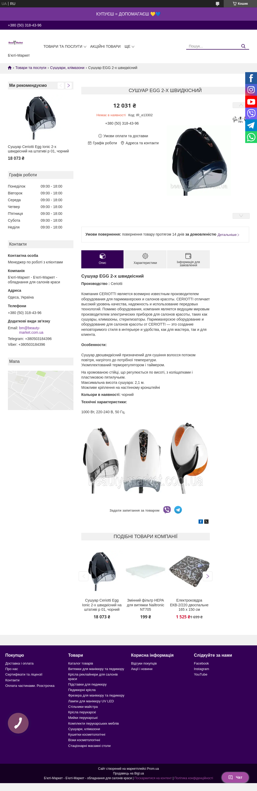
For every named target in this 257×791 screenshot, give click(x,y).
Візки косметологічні (84, 740)
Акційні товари (105, 46)
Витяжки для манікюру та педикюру (96, 669)
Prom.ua (153, 769)
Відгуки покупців (144, 663)
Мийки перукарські (83, 718)
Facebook (201, 663)
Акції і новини (141, 669)
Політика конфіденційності (193, 778)
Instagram (201, 669)
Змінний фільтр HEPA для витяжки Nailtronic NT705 (145, 605)
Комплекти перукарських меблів (93, 723)
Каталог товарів (80, 663)
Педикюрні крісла (82, 690)
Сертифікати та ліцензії (23, 674)
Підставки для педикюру (87, 684)
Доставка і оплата (19, 663)
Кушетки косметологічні (86, 734)
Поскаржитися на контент (153, 778)
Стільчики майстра (83, 707)
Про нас (11, 669)
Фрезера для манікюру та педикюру (96, 695)
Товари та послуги (63, 46)
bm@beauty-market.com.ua (31, 330)
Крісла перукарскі (82, 712)
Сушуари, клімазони (67, 68)
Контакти (12, 680)
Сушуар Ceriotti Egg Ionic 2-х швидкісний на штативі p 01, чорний (38, 149)
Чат (235, 777)
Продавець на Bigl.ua (128, 773)
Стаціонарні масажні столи (89, 746)
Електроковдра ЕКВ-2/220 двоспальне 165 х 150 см (189, 605)
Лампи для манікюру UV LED (91, 701)
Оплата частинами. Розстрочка (29, 686)
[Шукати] (243, 46)
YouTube (200, 674)
